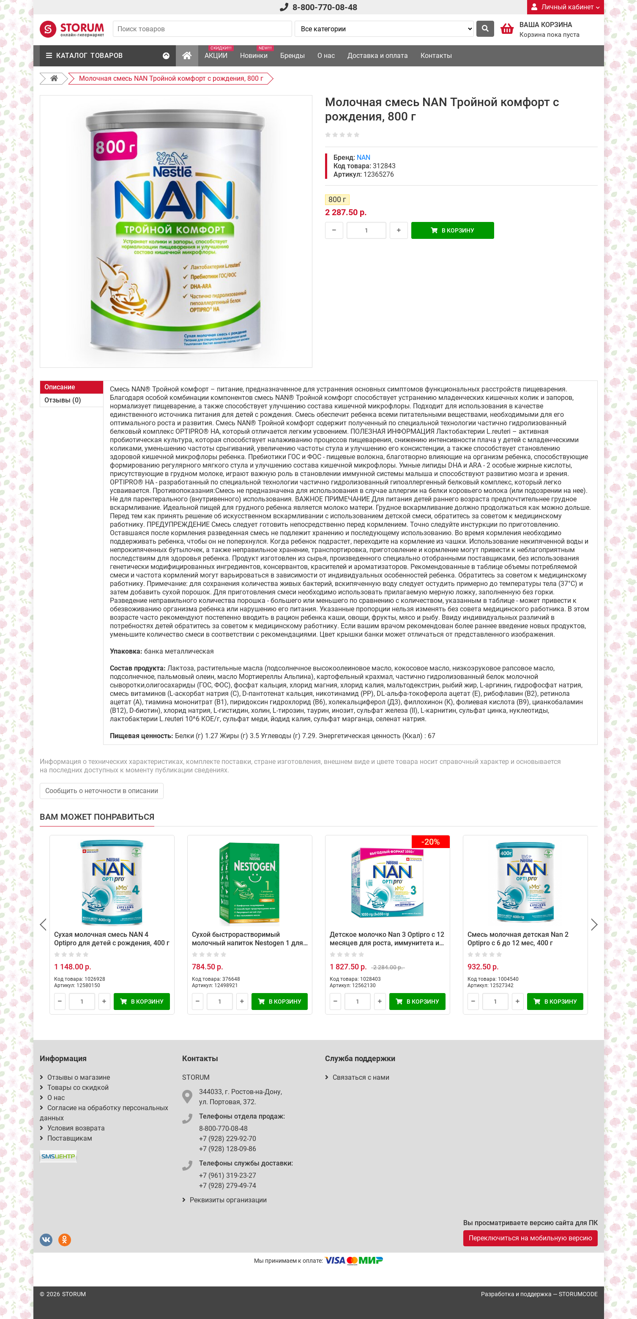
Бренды (292, 56)
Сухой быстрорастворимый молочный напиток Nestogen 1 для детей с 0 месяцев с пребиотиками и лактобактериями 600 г (248, 947)
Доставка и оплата (377, 56)
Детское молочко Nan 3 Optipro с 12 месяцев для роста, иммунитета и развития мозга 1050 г (387, 942)
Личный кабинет (565, 7)
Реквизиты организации (224, 1200)
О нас (326, 56)
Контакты (436, 56)
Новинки (257, 52)
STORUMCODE (578, 1294)
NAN (363, 157)
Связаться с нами (357, 1077)
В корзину (452, 230)
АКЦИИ (219, 52)
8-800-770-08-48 (325, 7)
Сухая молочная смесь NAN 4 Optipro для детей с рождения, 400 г (112, 938)
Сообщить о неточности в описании (101, 791)
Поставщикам (66, 1138)
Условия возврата (72, 1128)
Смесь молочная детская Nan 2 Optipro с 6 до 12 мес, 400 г (518, 938)
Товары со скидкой (74, 1088)
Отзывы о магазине (75, 1077)
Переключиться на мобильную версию (530, 1238)
